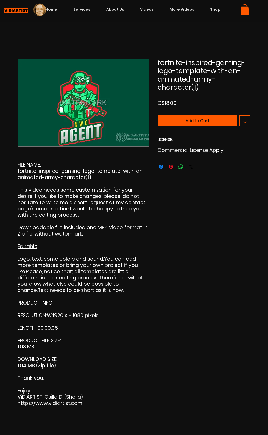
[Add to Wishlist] (244, 120)
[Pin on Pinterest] (171, 167)
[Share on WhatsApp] (181, 167)
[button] (244, 9)
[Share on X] (191, 167)
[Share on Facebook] (161, 167)
